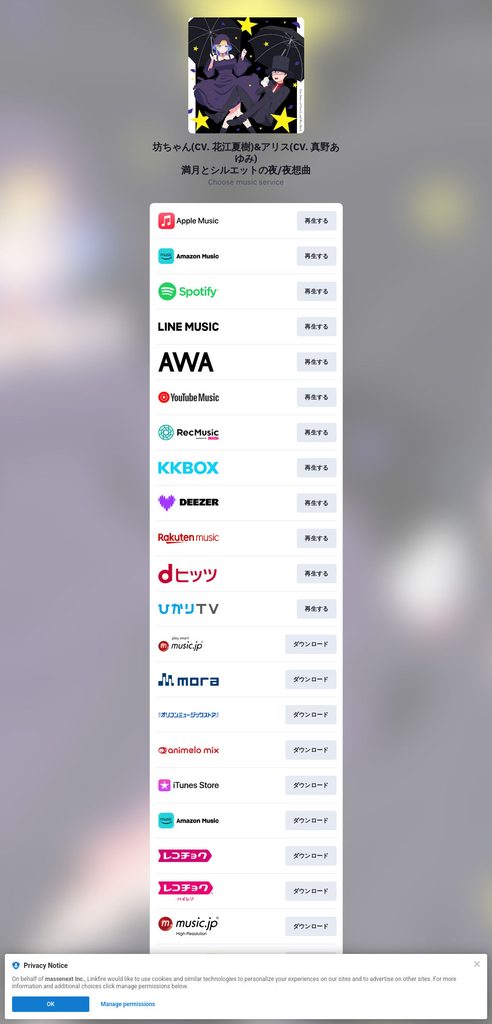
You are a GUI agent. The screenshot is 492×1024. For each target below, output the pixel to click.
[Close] (477, 964)
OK (51, 1004)
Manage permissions (128, 1004)
